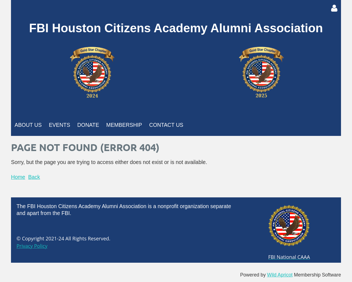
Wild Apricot (280, 275)
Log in (334, 8)
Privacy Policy (31, 246)
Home (18, 177)
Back (34, 177)
